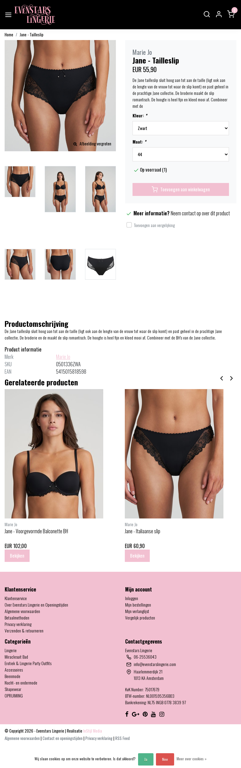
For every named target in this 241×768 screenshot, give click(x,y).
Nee (165, 759)
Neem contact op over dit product (200, 213)
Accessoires (14, 669)
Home (9, 35)
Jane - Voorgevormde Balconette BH (36, 531)
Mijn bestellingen (138, 604)
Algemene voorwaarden (22, 611)
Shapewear (13, 689)
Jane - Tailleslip (31, 35)
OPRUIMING (14, 695)
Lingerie (11, 650)
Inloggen (131, 598)
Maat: (139, 141)
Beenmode (12, 676)
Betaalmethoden (17, 617)
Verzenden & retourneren (24, 630)
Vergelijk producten (140, 617)
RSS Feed (122, 738)
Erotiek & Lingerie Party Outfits (28, 663)
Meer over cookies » (191, 758)
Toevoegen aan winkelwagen (181, 189)
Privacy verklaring (18, 624)
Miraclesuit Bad (16, 656)
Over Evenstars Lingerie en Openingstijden (36, 604)
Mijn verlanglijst (137, 611)
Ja (145, 759)
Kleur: (140, 115)
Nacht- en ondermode (21, 682)
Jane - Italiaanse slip (142, 531)
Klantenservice (16, 598)
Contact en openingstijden (63, 738)
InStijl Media (92, 731)
